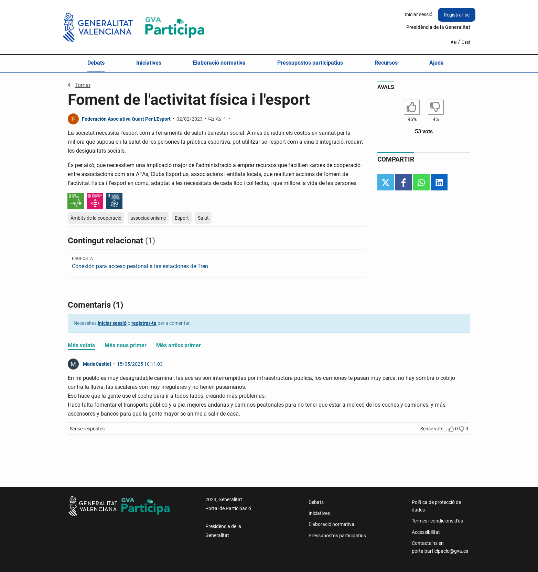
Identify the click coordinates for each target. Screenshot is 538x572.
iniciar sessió (112, 323)
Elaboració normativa (219, 62)
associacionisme (148, 218)
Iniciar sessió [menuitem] (418, 14)
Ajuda (436, 62)
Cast (466, 42)
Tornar (79, 85)
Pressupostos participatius (310, 62)
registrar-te (144, 323)
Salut (203, 218)
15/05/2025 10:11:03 (140, 364)
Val (453, 42)
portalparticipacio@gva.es (440, 551)
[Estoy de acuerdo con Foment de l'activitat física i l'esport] (412, 107)
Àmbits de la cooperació (96, 218)
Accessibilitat (426, 532)
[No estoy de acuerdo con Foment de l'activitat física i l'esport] (436, 107)
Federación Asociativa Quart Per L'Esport (126, 119)
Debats (96, 62)
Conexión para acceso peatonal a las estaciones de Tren (140, 266)
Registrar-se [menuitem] (457, 15)
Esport (182, 218)
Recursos (386, 62)
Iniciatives (148, 62)
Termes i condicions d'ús (437, 521)
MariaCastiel (97, 364)
